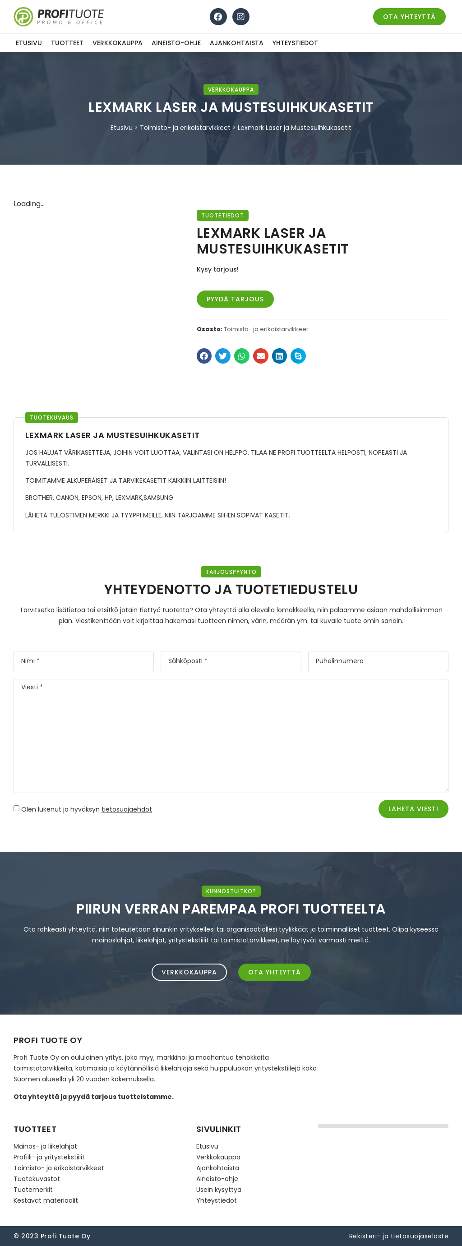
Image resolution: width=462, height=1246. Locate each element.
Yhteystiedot (295, 42)
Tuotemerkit (33, 1189)
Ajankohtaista (236, 42)
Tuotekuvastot (37, 1178)
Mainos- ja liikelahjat (45, 1146)
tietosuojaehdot (127, 809)
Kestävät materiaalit (46, 1200)
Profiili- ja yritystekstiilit (49, 1157)
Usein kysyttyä (218, 1189)
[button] (204, 356)
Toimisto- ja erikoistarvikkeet (185, 127)
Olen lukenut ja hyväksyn (86, 809)
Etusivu (29, 42)
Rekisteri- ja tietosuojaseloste (399, 1236)
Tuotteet (67, 42)
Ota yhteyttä (36, 1096)
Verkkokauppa (117, 42)
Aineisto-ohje (176, 42)
